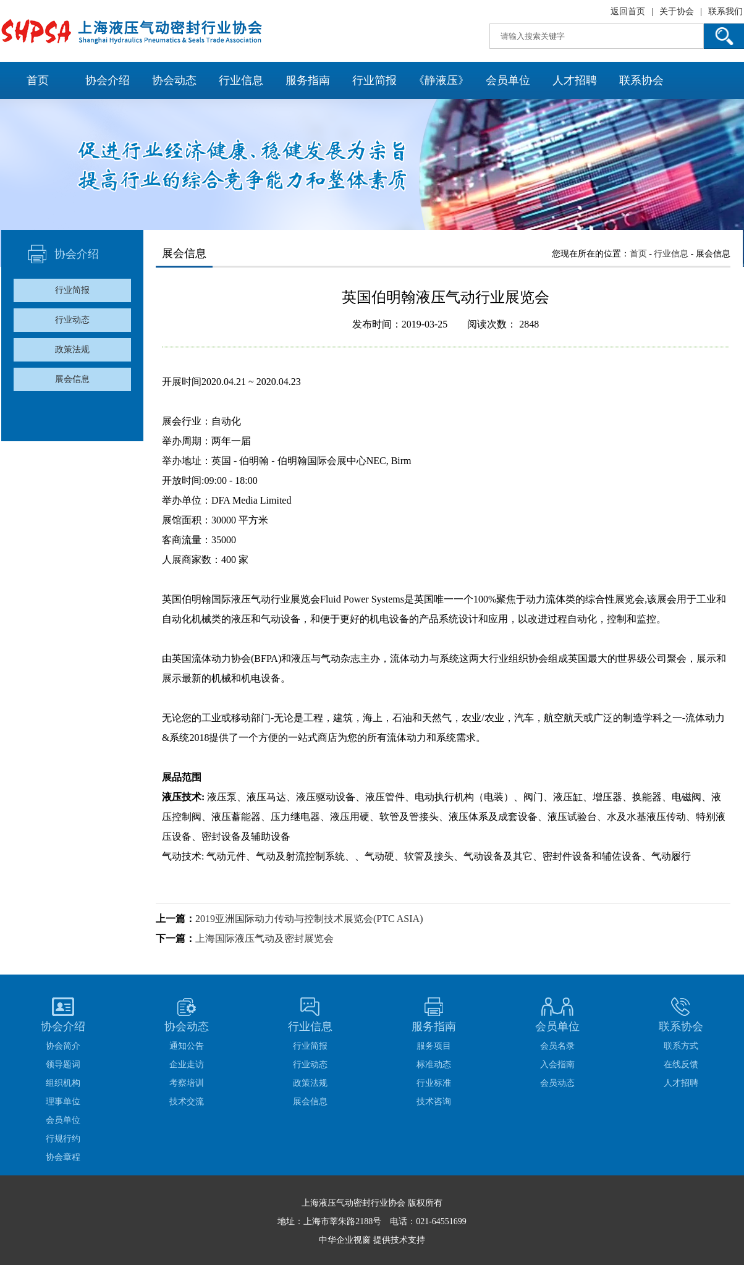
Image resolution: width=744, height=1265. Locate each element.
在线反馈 (681, 1064)
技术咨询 (433, 1101)
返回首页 (628, 11)
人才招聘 (574, 80)
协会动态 (174, 80)
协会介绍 (107, 80)
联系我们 (725, 11)
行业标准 (433, 1083)
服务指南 (307, 80)
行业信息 (241, 80)
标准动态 (433, 1064)
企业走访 (186, 1064)
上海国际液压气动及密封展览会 (264, 938)
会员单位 (508, 80)
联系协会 (641, 80)
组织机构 (63, 1083)
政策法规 (72, 349)
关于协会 (676, 11)
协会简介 (63, 1046)
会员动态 (557, 1083)
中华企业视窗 (345, 1240)
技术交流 (186, 1101)
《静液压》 (441, 80)
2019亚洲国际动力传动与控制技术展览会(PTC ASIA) (309, 918)
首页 (38, 80)
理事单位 (63, 1101)
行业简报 (374, 80)
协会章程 (63, 1157)
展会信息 (72, 379)
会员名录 (557, 1046)
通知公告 (186, 1046)
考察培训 (186, 1083)
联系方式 (681, 1046)
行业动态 (72, 319)
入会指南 (557, 1064)
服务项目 (433, 1046)
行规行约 (63, 1138)
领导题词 (63, 1064)
